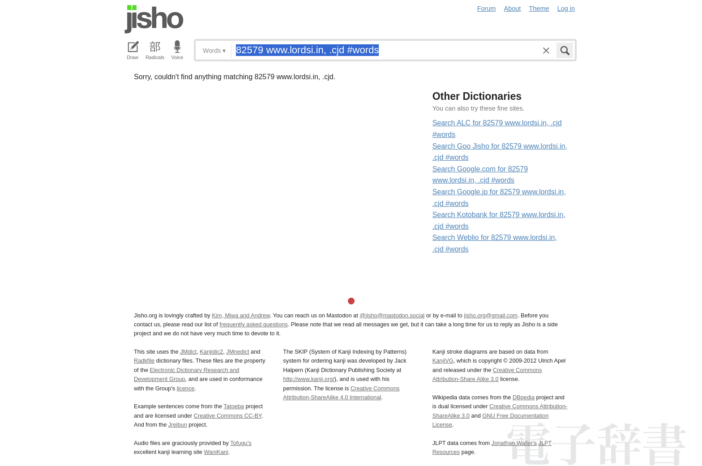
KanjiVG (443, 360)
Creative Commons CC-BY (227, 415)
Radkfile (144, 360)
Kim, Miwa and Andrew (241, 315)
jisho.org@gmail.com (491, 315)
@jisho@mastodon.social (392, 315)
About (512, 8)
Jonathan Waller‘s (514, 443)
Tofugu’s (240, 443)
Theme (539, 8)
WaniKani (216, 452)
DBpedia (524, 397)
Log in (566, 8)
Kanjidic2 (211, 351)
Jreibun (177, 424)
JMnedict (237, 351)
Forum (486, 8)
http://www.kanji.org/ (308, 379)
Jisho (154, 19)
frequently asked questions (253, 324)
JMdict (188, 351)
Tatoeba (233, 406)
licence (186, 388)
